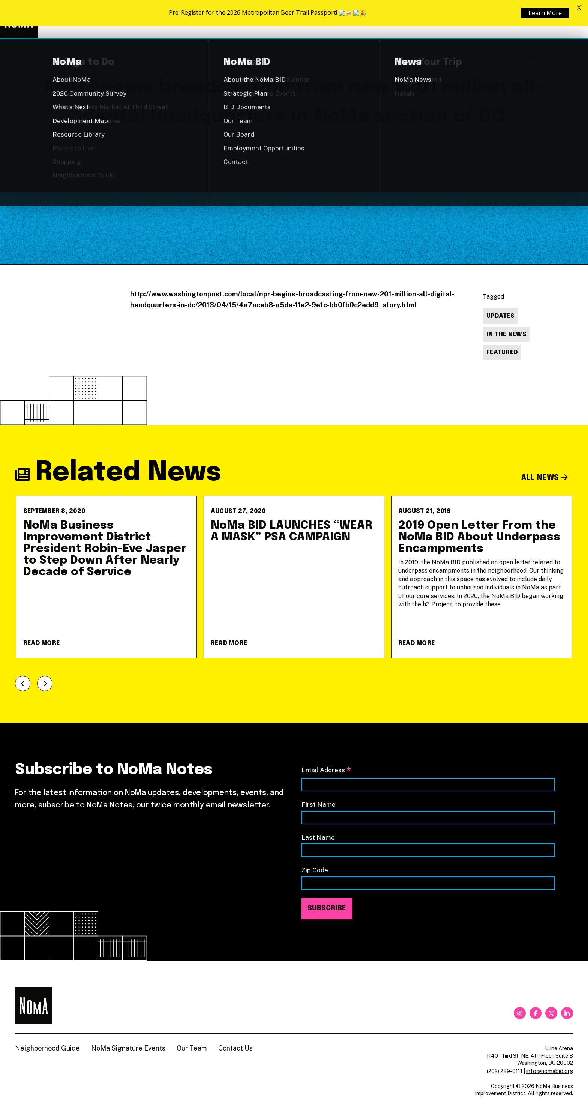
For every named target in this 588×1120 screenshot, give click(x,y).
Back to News (548, 58)
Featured (502, 352)
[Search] (569, 19)
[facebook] (536, 1013)
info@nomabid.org (549, 1071)
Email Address (326, 770)
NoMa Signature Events (128, 1048)
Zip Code (315, 870)
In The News (506, 334)
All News (544, 478)
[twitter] (551, 1013)
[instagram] (520, 1013)
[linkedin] (567, 1013)
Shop (542, 19)
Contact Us (235, 1048)
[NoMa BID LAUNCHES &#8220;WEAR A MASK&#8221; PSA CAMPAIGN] (294, 577)
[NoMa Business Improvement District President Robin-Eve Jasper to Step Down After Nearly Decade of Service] (106, 577)
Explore (363, 19)
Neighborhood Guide (485, 19)
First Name (319, 804)
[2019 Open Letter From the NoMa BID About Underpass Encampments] (481, 577)
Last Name (318, 837)
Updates (500, 316)
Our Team (192, 1048)
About (419, 19)
